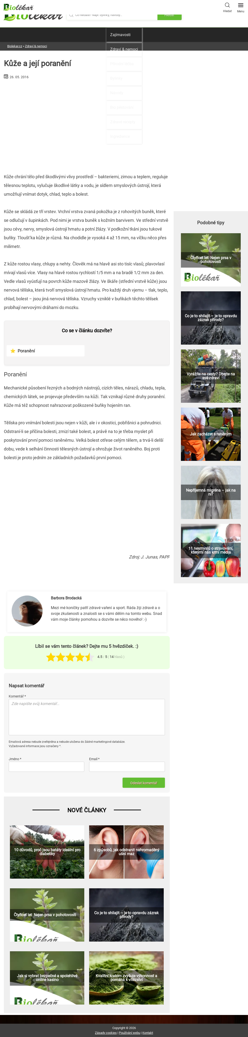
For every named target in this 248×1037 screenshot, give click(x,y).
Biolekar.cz (14, 46)
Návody (116, 93)
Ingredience (120, 136)
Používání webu (129, 1033)
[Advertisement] (87, 124)
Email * (94, 759)
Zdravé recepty (122, 122)
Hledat (227, 7)
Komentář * (17, 696)
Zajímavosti (120, 34)
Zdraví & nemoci (124, 49)
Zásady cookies (106, 1033)
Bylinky (116, 78)
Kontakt (147, 1033)
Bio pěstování (121, 107)
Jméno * (15, 759)
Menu (241, 6)
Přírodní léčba (122, 64)
